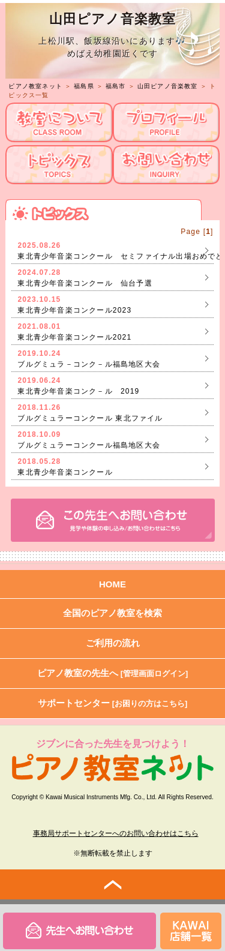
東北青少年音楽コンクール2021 (74, 337)
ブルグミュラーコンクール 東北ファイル (90, 418)
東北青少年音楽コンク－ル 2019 (78, 391)
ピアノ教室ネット (35, 86)
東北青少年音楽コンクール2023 (74, 310)
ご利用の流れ (113, 643)
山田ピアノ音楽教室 (167, 86)
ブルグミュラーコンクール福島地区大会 (88, 445)
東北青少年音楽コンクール (64, 472)
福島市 (116, 86)
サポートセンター (113, 703)
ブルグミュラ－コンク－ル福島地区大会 (88, 364)
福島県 (84, 86)
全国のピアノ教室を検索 (112, 613)
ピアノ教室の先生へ (112, 673)
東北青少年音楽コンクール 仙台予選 (84, 283)
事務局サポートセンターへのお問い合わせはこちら (116, 833)
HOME (112, 584)
